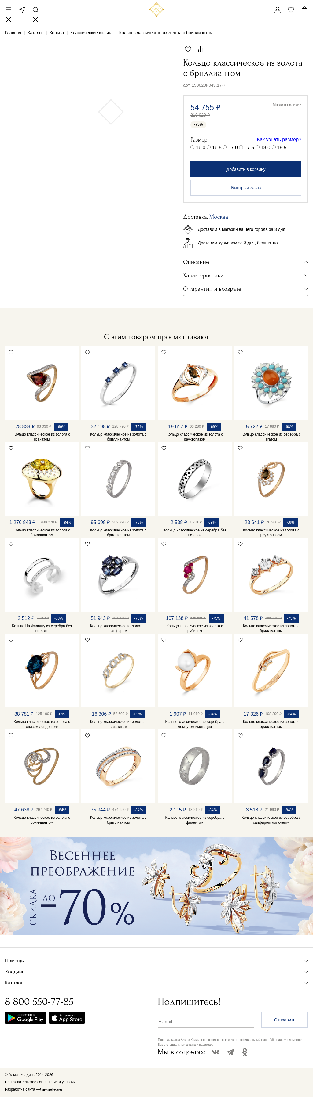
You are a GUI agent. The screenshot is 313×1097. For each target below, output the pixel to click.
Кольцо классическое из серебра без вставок (194, 532)
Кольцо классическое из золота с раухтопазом (195, 436)
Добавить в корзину (246, 169)
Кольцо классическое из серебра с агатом (270, 436)
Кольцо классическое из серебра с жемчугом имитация (194, 724)
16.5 (217, 147)
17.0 (233, 147)
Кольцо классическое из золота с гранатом (42, 436)
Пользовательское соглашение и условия (40, 1082)
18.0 (265, 147)
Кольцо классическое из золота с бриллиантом (118, 436)
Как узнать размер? (279, 139)
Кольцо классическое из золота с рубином (195, 628)
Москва (22, 10)
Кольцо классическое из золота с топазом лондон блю (42, 724)
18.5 (281, 147)
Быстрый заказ (246, 187)
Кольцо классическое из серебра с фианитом (194, 820)
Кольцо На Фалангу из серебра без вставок (42, 628)
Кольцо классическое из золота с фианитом (118, 724)
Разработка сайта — (22, 1089)
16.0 (200, 147)
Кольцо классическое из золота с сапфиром (118, 628)
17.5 (249, 147)
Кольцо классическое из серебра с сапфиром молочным (270, 820)
